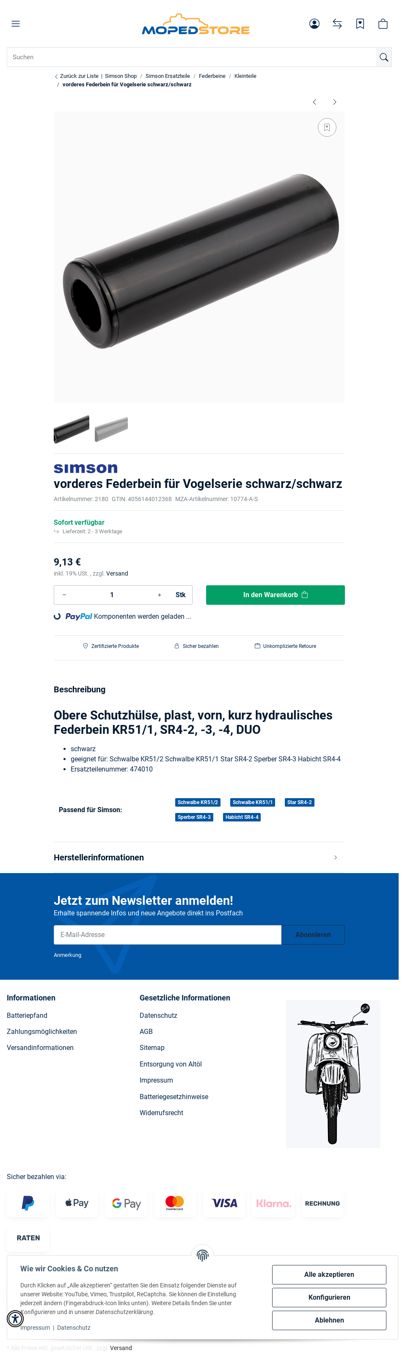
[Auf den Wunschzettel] (327, 127)
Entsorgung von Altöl (171, 1064)
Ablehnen (329, 1320)
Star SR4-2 (299, 802)
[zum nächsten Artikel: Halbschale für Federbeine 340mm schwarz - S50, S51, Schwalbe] (335, 101)
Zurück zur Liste (76, 76)
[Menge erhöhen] (159, 595)
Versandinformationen (40, 1048)
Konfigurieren (329, 1297)
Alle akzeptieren (329, 1274)
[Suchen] (383, 57)
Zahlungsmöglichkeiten (42, 1032)
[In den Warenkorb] (275, 595)
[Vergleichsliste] (337, 24)
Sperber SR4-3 (194, 817)
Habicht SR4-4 (242, 817)
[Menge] (112, 595)
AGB (146, 1032)
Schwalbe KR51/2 (198, 802)
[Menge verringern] (64, 595)
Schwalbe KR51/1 (253, 802)
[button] (16, 24)
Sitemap (152, 1048)
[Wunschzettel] (360, 24)
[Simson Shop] (196, 23)
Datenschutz (74, 1327)
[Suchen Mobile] (199, 57)
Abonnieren (313, 935)
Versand (117, 573)
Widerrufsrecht (161, 1113)
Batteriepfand (27, 1015)
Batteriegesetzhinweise (174, 1097)
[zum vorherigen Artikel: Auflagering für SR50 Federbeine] (314, 101)
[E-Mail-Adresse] (168, 935)
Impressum (35, 1327)
